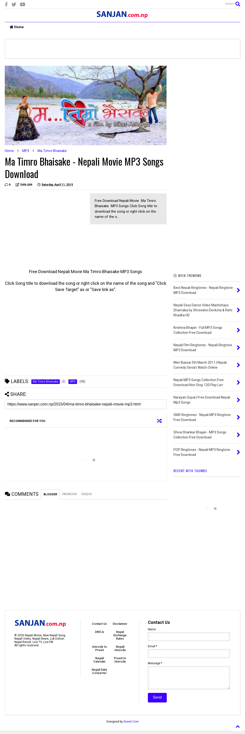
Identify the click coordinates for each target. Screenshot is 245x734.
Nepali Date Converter (99, 671)
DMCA (99, 632)
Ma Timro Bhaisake (52, 151)
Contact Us (99, 624)
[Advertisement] (45, 226)
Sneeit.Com (131, 725)
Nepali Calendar (99, 660)
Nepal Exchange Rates (120, 635)
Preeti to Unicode (120, 660)
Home (17, 27)
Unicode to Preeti (99, 648)
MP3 (25, 151)
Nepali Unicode (120, 648)
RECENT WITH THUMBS (190, 470)
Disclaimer (120, 624)
